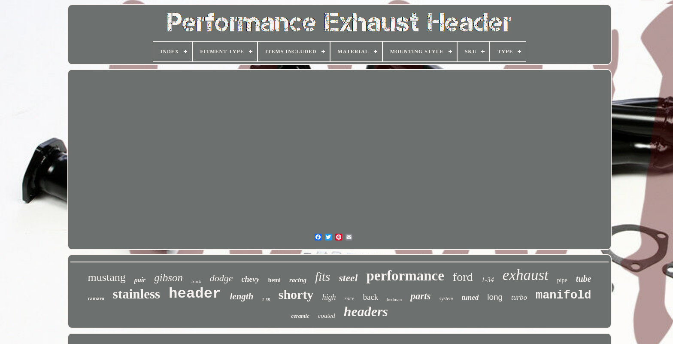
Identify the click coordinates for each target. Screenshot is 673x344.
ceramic (300, 316)
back (371, 296)
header (195, 294)
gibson (168, 277)
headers (366, 311)
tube (583, 278)
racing (297, 280)
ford (463, 276)
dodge (221, 278)
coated (326, 315)
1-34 (487, 279)
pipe (562, 280)
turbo (519, 297)
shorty (296, 294)
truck (196, 281)
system (446, 298)
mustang (107, 277)
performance (405, 275)
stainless (136, 293)
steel (348, 277)
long (495, 296)
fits (322, 276)
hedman (394, 299)
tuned (470, 297)
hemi (274, 280)
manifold (563, 295)
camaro (96, 298)
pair (140, 279)
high (329, 297)
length (242, 296)
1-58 (266, 299)
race (349, 298)
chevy (250, 279)
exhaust (526, 275)
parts (420, 296)
